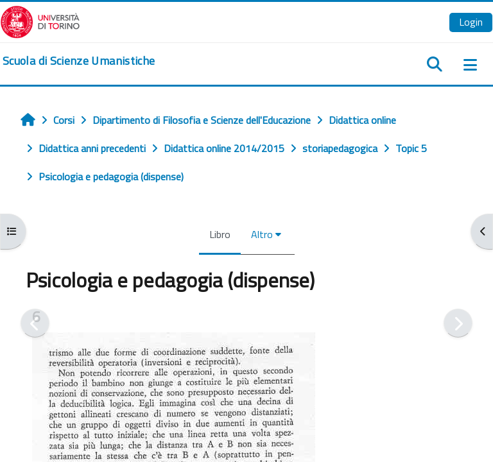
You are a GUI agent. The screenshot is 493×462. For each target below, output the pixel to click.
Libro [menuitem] (219, 234)
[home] (79, 61)
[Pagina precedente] (35, 323)
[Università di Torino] (40, 20)
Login (471, 22)
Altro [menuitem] (262, 234)
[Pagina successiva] (458, 323)
